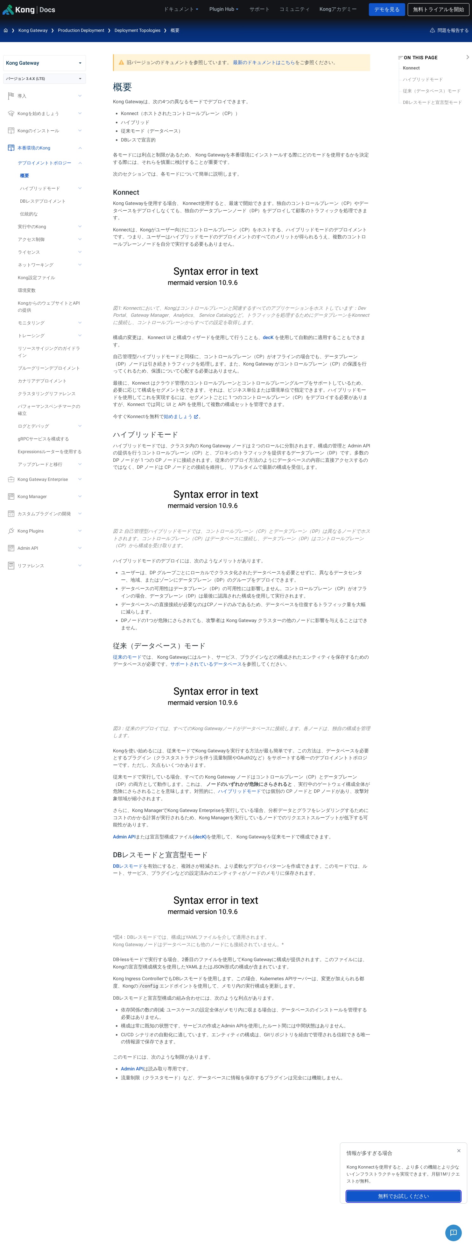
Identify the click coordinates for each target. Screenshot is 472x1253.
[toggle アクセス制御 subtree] (80, 239)
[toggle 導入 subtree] (80, 96)
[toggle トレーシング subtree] (80, 335)
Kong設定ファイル (36, 277)
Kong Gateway (33, 30)
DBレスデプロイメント (43, 201)
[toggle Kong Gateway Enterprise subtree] (80, 479)
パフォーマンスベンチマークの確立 (49, 410)
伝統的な (29, 213)
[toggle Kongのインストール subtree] (80, 130)
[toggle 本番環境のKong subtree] (80, 147)
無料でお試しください (403, 1196)
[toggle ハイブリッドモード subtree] (80, 188)
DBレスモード (128, 866)
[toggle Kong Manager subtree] (80, 496)
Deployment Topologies (137, 30)
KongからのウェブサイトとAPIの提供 (49, 307)
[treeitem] (53, 175)
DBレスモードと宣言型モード (432, 102)
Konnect (411, 67)
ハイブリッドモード (423, 79)
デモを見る (387, 9)
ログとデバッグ (33, 426)
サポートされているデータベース (206, 664)
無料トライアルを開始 (438, 9)
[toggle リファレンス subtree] (80, 565)
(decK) (200, 837)
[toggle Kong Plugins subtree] (80, 530)
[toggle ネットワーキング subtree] (80, 264)
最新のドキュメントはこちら (264, 62)
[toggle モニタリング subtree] (80, 322)
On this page (420, 58)
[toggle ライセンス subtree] (80, 252)
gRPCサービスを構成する (43, 438)
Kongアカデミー (338, 9)
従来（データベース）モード (432, 90)
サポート (260, 9)
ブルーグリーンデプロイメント (49, 368)
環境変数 (27, 290)
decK (268, 337)
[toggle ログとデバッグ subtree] (80, 426)
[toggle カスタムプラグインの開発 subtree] (80, 513)
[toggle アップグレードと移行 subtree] (80, 464)
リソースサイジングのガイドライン (49, 352)
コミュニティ (294, 9)
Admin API (124, 837)
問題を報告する (449, 30)
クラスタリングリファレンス (47, 393)
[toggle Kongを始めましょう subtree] (80, 113)
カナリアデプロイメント (42, 380)
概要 (175, 30)
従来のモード (127, 657)
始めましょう (178, 416)
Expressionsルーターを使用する (50, 451)
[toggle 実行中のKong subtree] (80, 226)
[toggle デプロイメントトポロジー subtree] (80, 162)
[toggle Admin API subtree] (80, 548)
